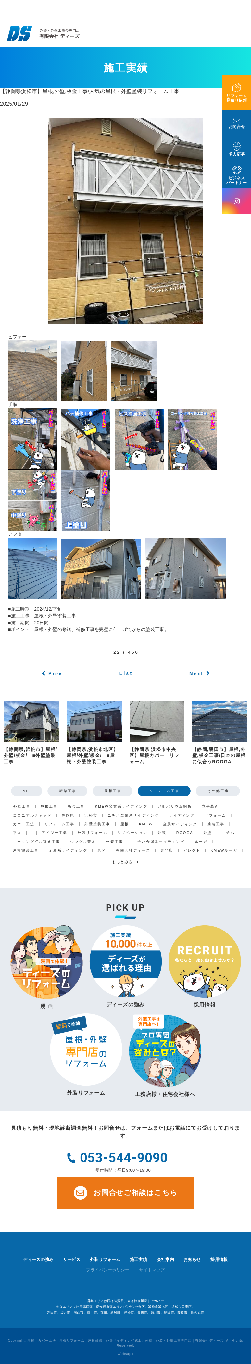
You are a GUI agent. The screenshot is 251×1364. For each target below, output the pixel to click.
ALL (27, 791)
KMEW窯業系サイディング (121, 806)
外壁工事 (22, 806)
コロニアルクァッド (32, 815)
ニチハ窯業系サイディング (133, 815)
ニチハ (228, 833)
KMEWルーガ (223, 850)
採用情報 (219, 1259)
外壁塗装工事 (97, 824)
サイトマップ (152, 1269)
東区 (101, 850)
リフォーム (215, 815)
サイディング (182, 815)
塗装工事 (216, 824)
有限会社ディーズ (133, 850)
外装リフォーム (92, 833)
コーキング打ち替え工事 (36, 841)
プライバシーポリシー (107, 1269)
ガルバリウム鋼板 (174, 806)
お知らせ (192, 1259)
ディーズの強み (38, 1259)
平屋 (17, 833)
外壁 (207, 833)
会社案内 (165, 1259)
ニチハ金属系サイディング (158, 841)
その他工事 (218, 791)
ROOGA (184, 833)
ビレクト (192, 850)
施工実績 (138, 1259)
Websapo (125, 1354)
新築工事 (67, 791)
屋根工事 (112, 791)
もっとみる (125, 862)
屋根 (124, 824)
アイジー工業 (54, 833)
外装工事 (114, 841)
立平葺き (210, 806)
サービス (71, 1259)
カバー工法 (23, 824)
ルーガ (201, 841)
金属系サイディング (68, 850)
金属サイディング (180, 824)
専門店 (166, 850)
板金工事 (76, 806)
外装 (161, 833)
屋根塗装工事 (26, 850)
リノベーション (132, 833)
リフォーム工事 (164, 791)
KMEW (146, 824)
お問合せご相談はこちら (126, 1193)
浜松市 (90, 815)
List (126, 673)
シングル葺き (83, 841)
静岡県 (68, 815)
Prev (55, 673)
